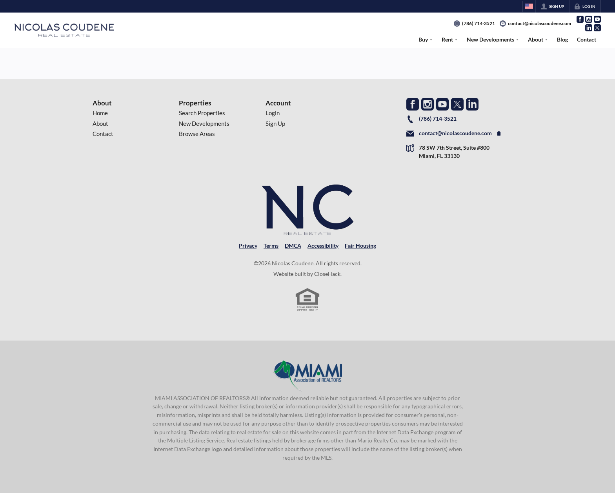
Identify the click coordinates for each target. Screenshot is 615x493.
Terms (271, 245)
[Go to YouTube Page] (597, 19)
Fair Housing (360, 245)
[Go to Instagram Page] (588, 19)
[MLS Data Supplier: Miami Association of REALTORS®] (308, 375)
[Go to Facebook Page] (580, 19)
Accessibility (323, 245)
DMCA (293, 245)
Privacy (248, 245)
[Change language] (529, 6)
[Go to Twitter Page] (597, 27)
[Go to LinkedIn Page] (588, 27)
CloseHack (327, 273)
